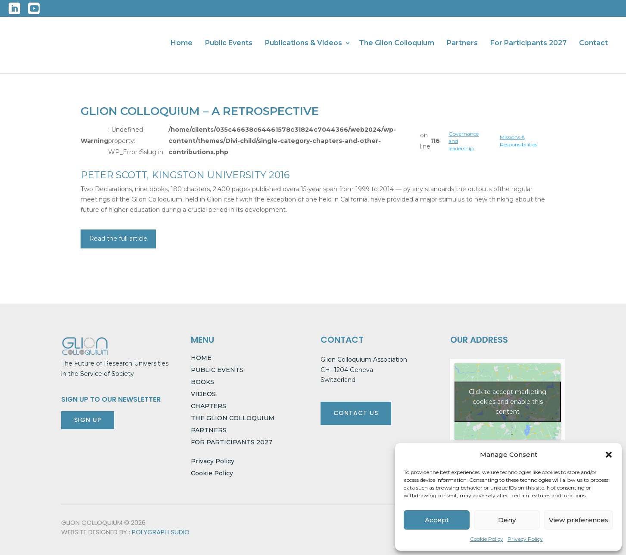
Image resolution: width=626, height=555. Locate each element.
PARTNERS (209, 430)
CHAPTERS (208, 406)
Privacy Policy (525, 539)
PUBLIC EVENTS (217, 370)
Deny (507, 520)
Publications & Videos (303, 43)
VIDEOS (203, 394)
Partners (462, 43)
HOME (201, 358)
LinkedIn (14, 8)
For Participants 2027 (528, 43)
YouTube (34, 8)
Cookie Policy (486, 539)
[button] (608, 454)
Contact (593, 43)
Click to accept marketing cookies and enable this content (507, 401)
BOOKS (202, 382)
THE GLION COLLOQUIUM (232, 418)
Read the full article (118, 238)
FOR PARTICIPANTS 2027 (231, 442)
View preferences (578, 520)
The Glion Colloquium (396, 43)
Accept (437, 520)
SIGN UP (87, 419)
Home (182, 43)
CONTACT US (355, 413)
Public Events (228, 43)
